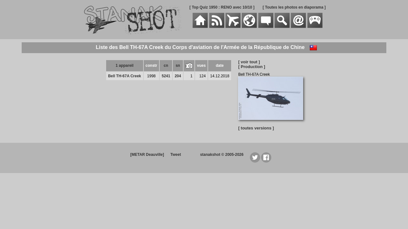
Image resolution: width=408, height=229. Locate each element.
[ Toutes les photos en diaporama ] (294, 7)
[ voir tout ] (249, 61)
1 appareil (125, 65)
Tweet (176, 154)
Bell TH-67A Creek (124, 76)
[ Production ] (251, 66)
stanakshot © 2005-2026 (222, 154)
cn (166, 65)
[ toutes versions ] (256, 128)
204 (178, 76)
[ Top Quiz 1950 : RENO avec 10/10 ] (221, 7)
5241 (166, 76)
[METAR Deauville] (147, 154)
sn (178, 65)
